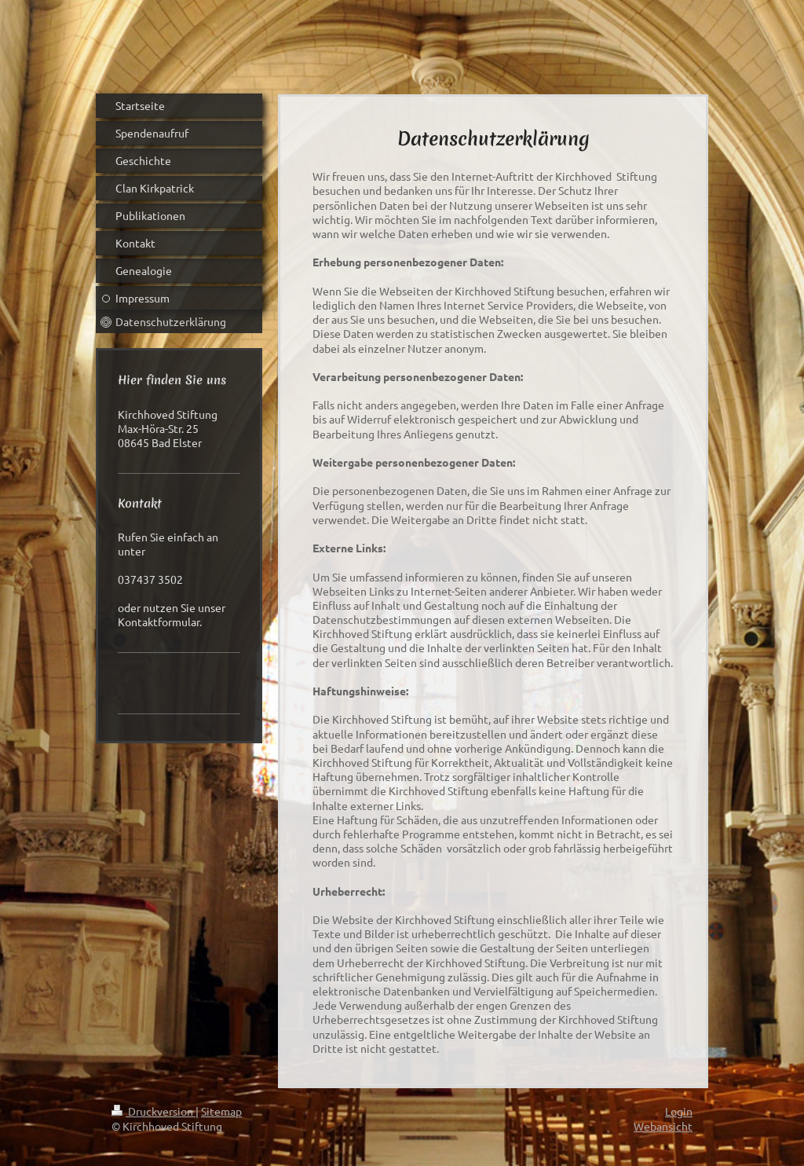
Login (679, 1111)
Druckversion (153, 1111)
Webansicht (663, 1126)
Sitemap (221, 1111)
